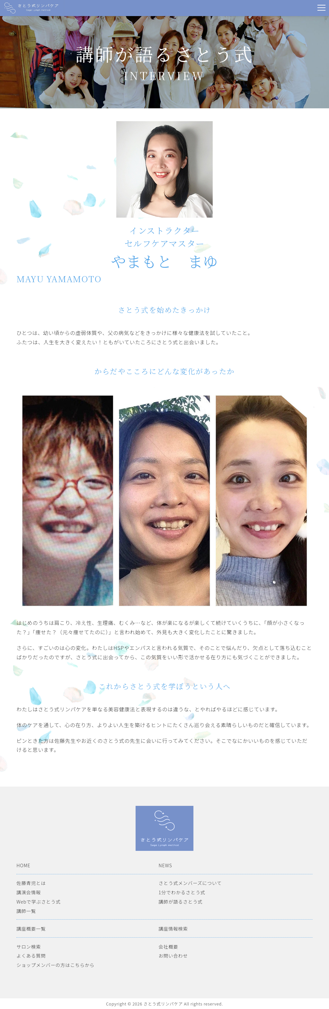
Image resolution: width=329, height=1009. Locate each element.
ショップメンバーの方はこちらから (55, 964)
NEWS (165, 865)
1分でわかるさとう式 (182, 892)
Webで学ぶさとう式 (38, 901)
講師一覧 (26, 910)
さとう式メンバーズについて (190, 882)
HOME (23, 865)
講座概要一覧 (31, 928)
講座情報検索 (173, 928)
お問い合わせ (173, 955)
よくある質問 (31, 955)
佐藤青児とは (31, 882)
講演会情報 (28, 892)
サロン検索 (28, 946)
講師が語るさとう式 (181, 901)
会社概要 (168, 946)
